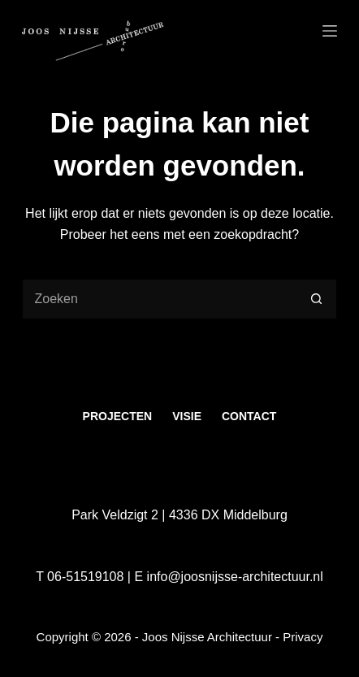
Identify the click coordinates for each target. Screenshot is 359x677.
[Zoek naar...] (159, 299)
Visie (186, 416)
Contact (249, 416)
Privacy (302, 637)
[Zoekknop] (316, 299)
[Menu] (329, 31)
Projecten (118, 416)
